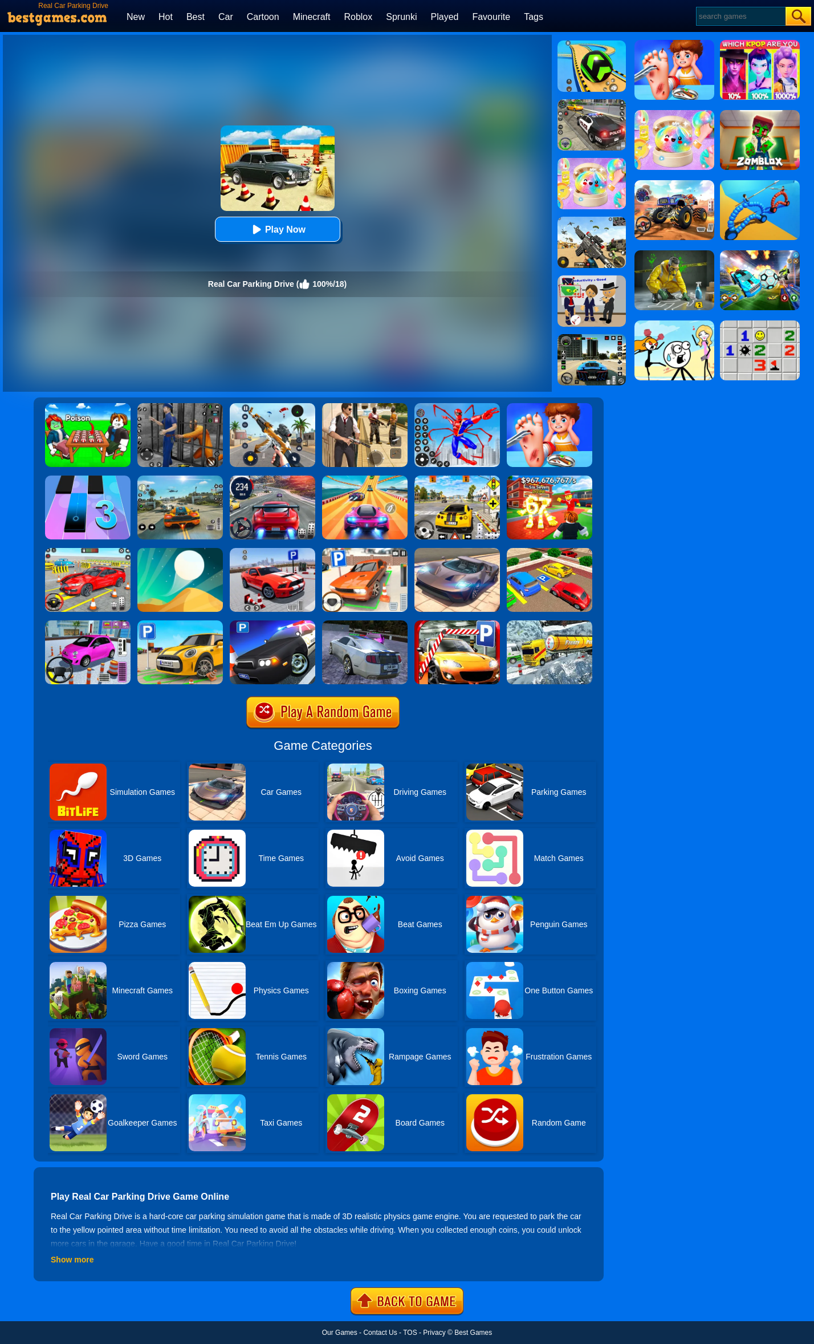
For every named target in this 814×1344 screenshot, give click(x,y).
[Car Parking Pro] (88, 624)
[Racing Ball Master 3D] (591, 44)
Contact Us (380, 1333)
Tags (533, 17)
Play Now (277, 229)
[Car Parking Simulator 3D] (180, 624)
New (136, 17)
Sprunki (401, 17)
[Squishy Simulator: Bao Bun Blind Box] (591, 162)
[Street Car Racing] (272, 480)
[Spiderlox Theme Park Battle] (457, 407)
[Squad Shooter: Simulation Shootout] (591, 221)
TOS (410, 1333)
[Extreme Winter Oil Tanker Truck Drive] (549, 624)
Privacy (434, 1333)
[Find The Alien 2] (591, 279)
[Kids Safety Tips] (549, 407)
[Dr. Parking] (365, 552)
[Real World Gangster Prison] (180, 407)
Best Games (473, 1333)
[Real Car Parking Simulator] (272, 552)
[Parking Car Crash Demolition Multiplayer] (365, 624)
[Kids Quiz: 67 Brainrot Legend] (549, 480)
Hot (165, 17)
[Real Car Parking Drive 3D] (549, 552)
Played (445, 17)
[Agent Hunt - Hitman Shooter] (365, 407)
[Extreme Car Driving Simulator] (457, 552)
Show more (72, 1259)
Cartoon (263, 17)
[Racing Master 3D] (365, 480)
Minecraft (312, 17)
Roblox (358, 17)
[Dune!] (180, 552)
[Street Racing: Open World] (180, 480)
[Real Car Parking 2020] (457, 624)
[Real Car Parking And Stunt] (88, 552)
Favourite (491, 17)
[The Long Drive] (457, 480)
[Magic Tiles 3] (88, 480)
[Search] (740, 16)
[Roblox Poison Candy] (88, 407)
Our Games (339, 1333)
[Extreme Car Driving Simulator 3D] (591, 338)
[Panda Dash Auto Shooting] (272, 407)
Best (195, 17)
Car (225, 17)
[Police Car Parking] (272, 624)
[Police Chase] (591, 103)
